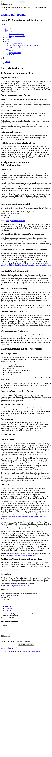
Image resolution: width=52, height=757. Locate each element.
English (7, 62)
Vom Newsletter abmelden (9, 648)
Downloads (9, 39)
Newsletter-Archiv (15, 47)
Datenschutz (36, 652)
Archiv (7, 41)
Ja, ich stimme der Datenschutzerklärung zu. (18, 641)
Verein (7, 49)
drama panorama (13, 14)
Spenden (12, 55)
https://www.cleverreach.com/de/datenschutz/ (20, 555)
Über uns (8, 28)
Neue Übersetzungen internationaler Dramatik (24, 45)
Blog (6, 30)
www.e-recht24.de (12, 570)
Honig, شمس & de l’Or (17, 36)
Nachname (4, 631)
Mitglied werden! (15, 53)
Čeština (7, 64)
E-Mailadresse (5, 636)
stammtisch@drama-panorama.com (17, 585)
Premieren (8, 38)
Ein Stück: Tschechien (16, 34)
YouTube (8, 610)
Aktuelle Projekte (11, 32)
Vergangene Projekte (16, 43)
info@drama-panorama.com (15, 221)
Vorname (4, 626)
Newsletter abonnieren (26, 644)
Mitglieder (12, 51)
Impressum (26, 652)
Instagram (8, 608)
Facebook (8, 606)
